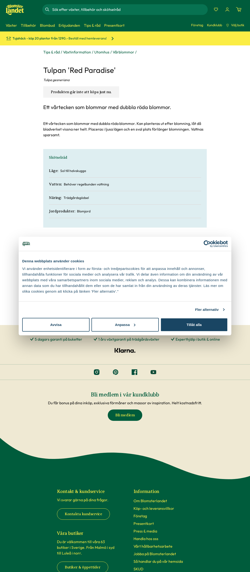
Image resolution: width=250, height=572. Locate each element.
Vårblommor (123, 52)
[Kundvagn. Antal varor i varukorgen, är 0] (238, 9)
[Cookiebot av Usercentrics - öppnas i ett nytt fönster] (207, 243)
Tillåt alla (194, 324)
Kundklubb (214, 25)
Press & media (145, 531)
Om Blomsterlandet (150, 500)
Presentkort (144, 523)
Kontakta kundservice (83, 514)
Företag (197, 25)
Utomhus (101, 52)
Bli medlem (125, 415)
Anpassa (125, 324)
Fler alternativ (207, 310)
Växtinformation (77, 52)
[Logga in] (227, 9)
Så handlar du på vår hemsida (158, 561)
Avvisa (56, 324)
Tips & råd (51, 52)
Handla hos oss (146, 538)
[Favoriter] (216, 9)
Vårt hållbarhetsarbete (153, 546)
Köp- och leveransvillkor (154, 508)
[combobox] (129, 9)
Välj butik (235, 25)
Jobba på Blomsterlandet (155, 553)
